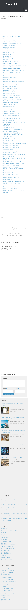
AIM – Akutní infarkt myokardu (10, 42)
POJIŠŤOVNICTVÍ (5, 537)
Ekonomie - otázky (5, 595)
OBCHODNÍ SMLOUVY (8, 120)
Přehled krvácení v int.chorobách (11, 72)
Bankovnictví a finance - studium (9, 601)
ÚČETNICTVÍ (4, 543)
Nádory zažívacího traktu (9, 77)
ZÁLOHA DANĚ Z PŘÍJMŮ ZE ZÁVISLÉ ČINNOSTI (14, 165)
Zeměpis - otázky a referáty (8, 572)
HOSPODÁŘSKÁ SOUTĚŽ (9, 138)
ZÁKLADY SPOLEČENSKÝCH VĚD (9, 530)
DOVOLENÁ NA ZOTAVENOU (10, 174)
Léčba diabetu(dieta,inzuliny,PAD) (11, 36)
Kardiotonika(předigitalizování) (10, 92)
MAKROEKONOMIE (5, 552)
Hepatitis (5, 59)
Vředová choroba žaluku (9, 74)
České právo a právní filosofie (8, 581)
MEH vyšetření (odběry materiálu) (11, 40)
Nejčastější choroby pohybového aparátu (13, 70)
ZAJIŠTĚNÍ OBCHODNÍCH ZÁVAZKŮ (11, 118)
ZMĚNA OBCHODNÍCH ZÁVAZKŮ (11, 117)
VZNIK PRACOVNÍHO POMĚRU (10, 188)
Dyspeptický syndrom (8, 52)
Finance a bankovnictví (6, 590)
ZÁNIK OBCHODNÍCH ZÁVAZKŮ (11, 115)
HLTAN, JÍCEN (17, 246)
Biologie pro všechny (6, 599)
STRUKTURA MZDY (7, 170)
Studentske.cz (14, 4)
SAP (4, 38)
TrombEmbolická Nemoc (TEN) (10, 45)
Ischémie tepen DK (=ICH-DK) (10, 86)
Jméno (5, 388)
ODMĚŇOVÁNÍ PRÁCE (8, 172)
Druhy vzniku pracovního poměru (11, 186)
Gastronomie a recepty (7, 588)
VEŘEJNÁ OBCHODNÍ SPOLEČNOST (12, 133)
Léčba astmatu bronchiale (10, 108)
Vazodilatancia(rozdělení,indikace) (11, 95)
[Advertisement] (14, 28)
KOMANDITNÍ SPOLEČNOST (10, 131)
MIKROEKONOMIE (5, 550)
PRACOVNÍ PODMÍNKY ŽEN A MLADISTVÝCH (14, 154)
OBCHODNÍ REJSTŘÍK (8, 140)
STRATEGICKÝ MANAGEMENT (8, 545)
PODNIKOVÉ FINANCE (6, 561)
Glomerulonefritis (7, 67)
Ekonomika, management (7, 593)
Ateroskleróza (6, 50)
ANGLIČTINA (4, 529)
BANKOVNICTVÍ (4, 539)
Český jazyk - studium (6, 568)
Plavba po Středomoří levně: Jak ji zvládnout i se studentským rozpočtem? (13, 418)
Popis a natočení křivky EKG (10, 84)
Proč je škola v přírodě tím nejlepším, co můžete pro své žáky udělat (13, 431)
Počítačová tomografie (9, 106)
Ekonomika (4, 592)
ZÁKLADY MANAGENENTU (7, 548)
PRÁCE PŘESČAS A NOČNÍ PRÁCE (11, 176)
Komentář (5, 378)
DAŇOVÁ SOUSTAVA (6, 541)
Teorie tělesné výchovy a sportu (9, 570)
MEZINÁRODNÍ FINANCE (7, 559)
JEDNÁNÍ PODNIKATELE (8, 142)
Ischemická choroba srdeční (10, 61)
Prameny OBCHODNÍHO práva (11, 147)
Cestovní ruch (4, 597)
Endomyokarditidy (7, 54)
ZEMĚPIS (3, 536)
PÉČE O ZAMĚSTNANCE (9, 156)
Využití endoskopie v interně (10, 102)
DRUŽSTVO (6, 126)
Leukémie (5, 101)
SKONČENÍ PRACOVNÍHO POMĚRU (11, 183)
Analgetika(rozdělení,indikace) (10, 88)
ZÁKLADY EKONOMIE (6, 554)
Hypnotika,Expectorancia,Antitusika (12, 43)
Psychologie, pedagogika (7, 577)
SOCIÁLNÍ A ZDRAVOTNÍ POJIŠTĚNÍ (11, 167)
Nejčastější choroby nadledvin (10, 49)
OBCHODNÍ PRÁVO (8, 149)
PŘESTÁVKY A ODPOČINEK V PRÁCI (11, 178)
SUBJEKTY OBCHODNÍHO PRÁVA (11, 145)
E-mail (16, 388)
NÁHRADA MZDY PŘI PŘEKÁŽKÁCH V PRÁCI (13, 169)
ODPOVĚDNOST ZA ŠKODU (10, 152)
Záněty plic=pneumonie (9, 104)
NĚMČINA (3, 532)
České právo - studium (7, 579)
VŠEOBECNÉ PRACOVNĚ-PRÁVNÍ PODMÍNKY (14, 163)
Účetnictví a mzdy (5, 574)
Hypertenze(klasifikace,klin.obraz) (11, 97)
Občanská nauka (5, 583)
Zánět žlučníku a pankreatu (10, 63)
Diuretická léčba (7, 79)
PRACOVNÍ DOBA (7, 179)
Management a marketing (7, 585)
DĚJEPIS (3, 534)
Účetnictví (3, 576)
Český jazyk (4, 586)
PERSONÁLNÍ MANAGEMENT (8, 546)
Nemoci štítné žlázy (8, 58)
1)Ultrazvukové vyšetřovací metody (12, 113)
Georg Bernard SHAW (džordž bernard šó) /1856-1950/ (6, 248)
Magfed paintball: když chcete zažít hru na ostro (13, 457)
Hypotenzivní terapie (8, 76)
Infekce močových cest (9, 93)
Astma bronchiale (7, 110)
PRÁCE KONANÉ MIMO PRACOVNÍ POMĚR (13, 181)
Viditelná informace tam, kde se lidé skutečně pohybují (12, 404)
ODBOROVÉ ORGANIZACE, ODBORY (12, 151)
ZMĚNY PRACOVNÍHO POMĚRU (11, 185)
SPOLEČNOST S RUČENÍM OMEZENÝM (12, 129)
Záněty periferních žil (8, 90)
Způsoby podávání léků (9, 47)
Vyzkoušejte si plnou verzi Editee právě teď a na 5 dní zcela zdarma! (13, 445)
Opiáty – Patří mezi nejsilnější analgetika (13, 99)
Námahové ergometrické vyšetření (12, 68)
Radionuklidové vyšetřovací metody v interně (14, 65)
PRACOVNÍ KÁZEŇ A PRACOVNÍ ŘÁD (12, 161)
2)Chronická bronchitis (9, 111)
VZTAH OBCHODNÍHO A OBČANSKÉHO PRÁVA (14, 144)
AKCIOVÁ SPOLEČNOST (9, 127)
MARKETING (4, 555)
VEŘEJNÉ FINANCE (5, 557)
